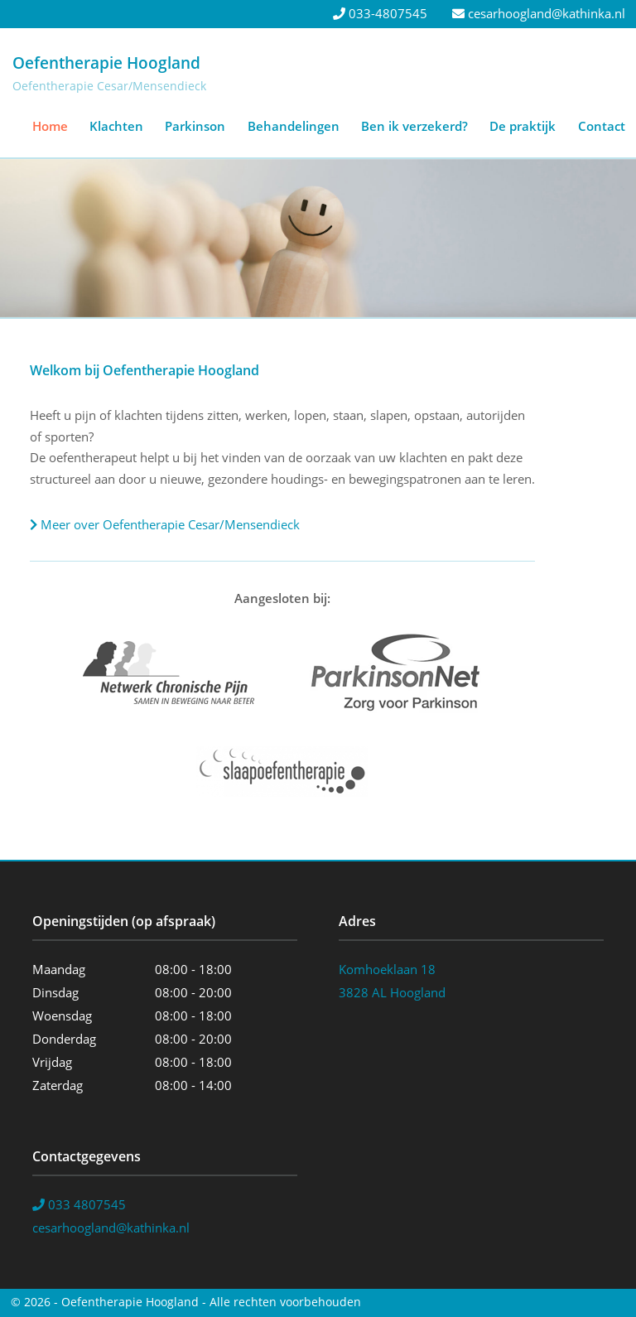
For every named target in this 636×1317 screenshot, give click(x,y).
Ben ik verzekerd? (414, 126)
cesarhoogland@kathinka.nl (538, 13)
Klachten (116, 126)
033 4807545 (79, 1204)
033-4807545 (380, 13)
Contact (601, 126)
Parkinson (195, 126)
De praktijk (522, 126)
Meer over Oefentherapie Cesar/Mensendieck (165, 524)
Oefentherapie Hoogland (106, 63)
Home (50, 126)
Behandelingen (294, 126)
